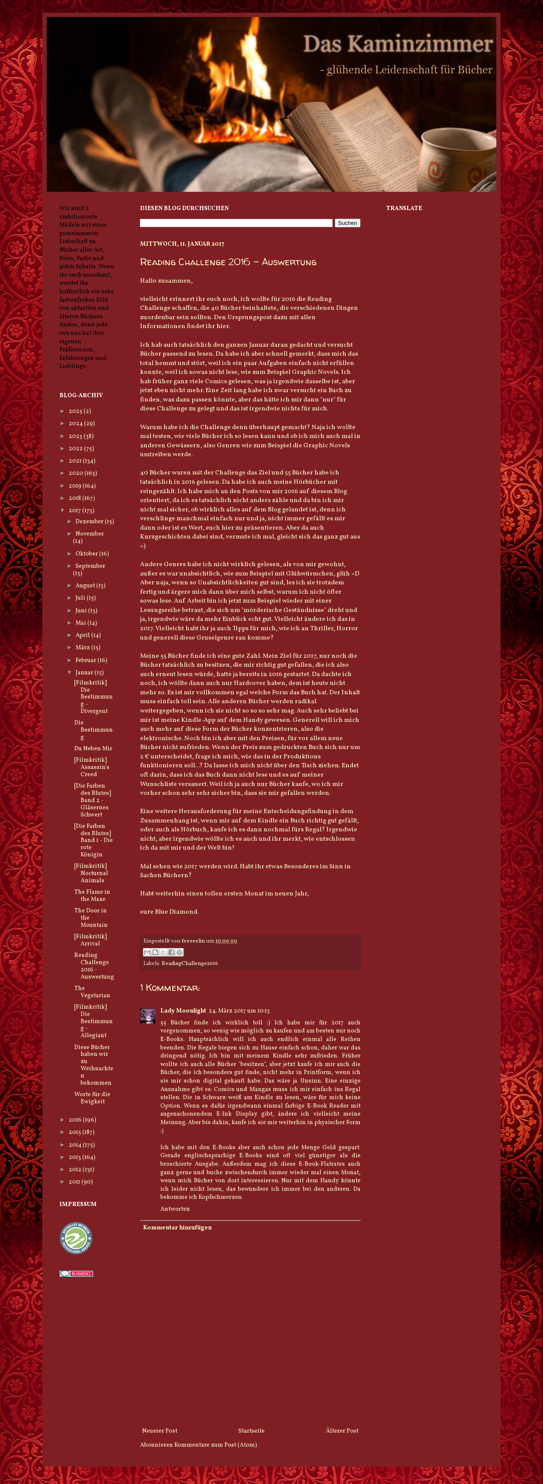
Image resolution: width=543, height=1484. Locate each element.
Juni (82, 611)
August (86, 586)
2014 (76, 1145)
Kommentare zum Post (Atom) (215, 1445)
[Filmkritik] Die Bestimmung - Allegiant (93, 1021)
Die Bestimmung (93, 730)
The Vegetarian (92, 992)
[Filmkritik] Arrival (90, 940)
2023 (76, 436)
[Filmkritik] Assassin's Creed (91, 767)
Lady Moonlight (183, 1011)
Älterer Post (342, 1431)
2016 (76, 1120)
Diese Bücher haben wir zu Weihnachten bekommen (93, 1065)
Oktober (87, 554)
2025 (76, 411)
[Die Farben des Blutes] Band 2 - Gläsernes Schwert (92, 800)
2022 (76, 449)
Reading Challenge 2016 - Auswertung (94, 966)
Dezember (90, 522)
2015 (75, 1132)
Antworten (175, 1209)
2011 (75, 1182)
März (83, 648)
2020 (76, 473)
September (90, 566)
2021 (76, 461)
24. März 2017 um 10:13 (239, 1011)
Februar (87, 660)
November (90, 534)
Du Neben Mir (93, 749)
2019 (76, 486)
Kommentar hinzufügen (177, 1228)
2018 (75, 498)
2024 (76, 424)
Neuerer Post (159, 1431)
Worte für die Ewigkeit (92, 1098)
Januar (85, 673)
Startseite (251, 1431)
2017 (75, 511)
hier (222, 326)
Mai (81, 623)
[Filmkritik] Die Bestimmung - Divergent (93, 697)
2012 (76, 1170)
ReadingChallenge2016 (190, 964)
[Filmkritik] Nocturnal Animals (91, 873)
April (83, 635)
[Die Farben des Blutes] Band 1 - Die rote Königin (93, 840)
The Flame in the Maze (92, 895)
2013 (75, 1157)
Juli (81, 598)
